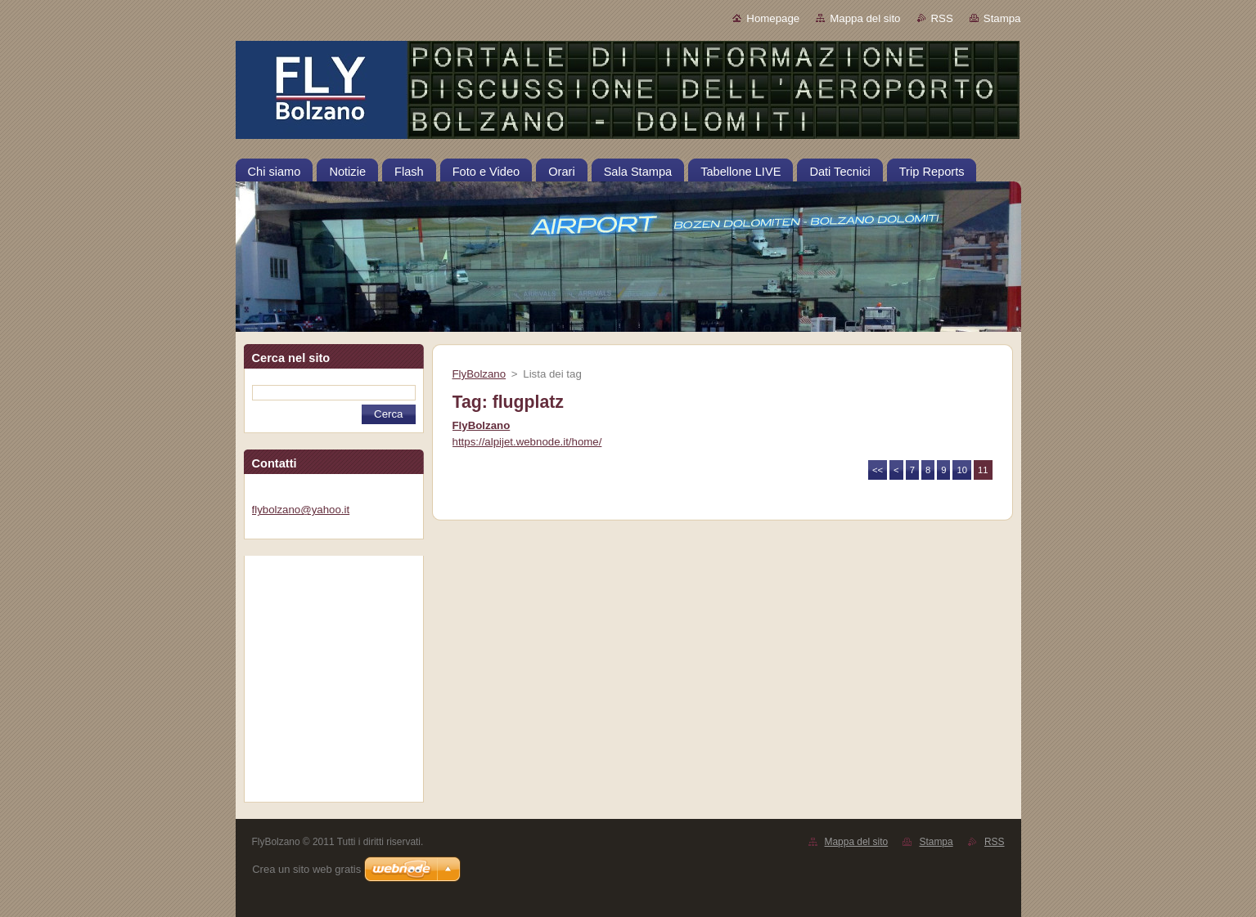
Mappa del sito (865, 18)
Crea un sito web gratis (306, 869)
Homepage (772, 18)
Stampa (1002, 18)
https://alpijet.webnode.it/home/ (527, 442)
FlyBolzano (479, 374)
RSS (942, 18)
